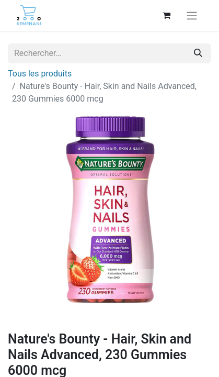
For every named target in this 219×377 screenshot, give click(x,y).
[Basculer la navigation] (192, 15)
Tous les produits (40, 74)
